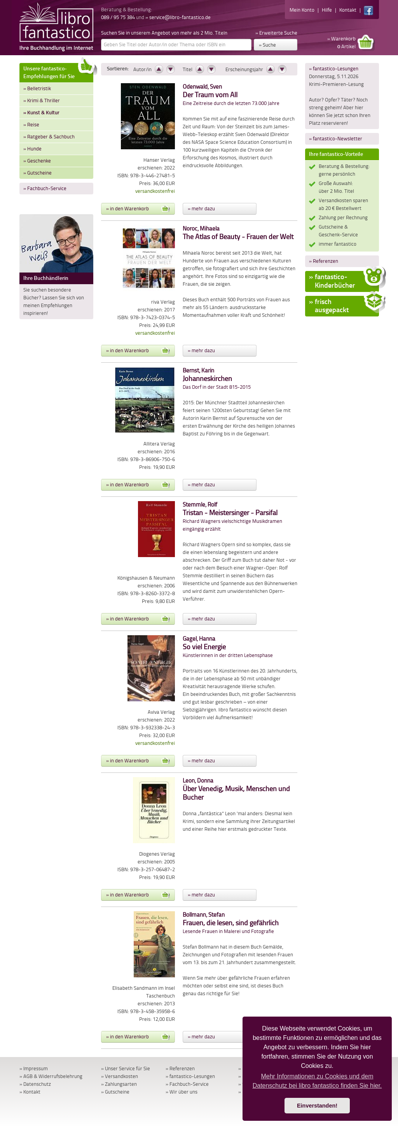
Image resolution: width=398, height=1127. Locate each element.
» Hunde (32, 149)
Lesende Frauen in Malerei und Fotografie (231, 923)
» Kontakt (29, 1092)
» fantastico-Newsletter (335, 139)
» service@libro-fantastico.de (178, 17)
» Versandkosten (119, 1076)
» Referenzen (323, 261)
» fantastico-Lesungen (333, 69)
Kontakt (347, 10)
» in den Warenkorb (138, 209)
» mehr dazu (201, 208)
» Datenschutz (35, 1084)
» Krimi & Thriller (41, 100)
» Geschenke (37, 161)
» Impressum (33, 1068)
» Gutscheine (37, 173)
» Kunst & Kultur (41, 112)
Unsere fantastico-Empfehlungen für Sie (58, 71)
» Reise (31, 125)
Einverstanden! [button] (317, 1106)
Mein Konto (302, 10)
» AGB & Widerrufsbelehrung (50, 1076)
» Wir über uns (181, 1092)
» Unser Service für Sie (125, 1068)
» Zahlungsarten (119, 1084)
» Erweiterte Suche (276, 33)
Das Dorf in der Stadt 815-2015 (217, 379)
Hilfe (327, 10)
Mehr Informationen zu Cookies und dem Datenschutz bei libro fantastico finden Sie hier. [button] (317, 1081)
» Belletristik (37, 88)
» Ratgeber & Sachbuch (49, 137)
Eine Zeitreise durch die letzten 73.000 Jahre (231, 95)
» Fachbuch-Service (44, 188)
